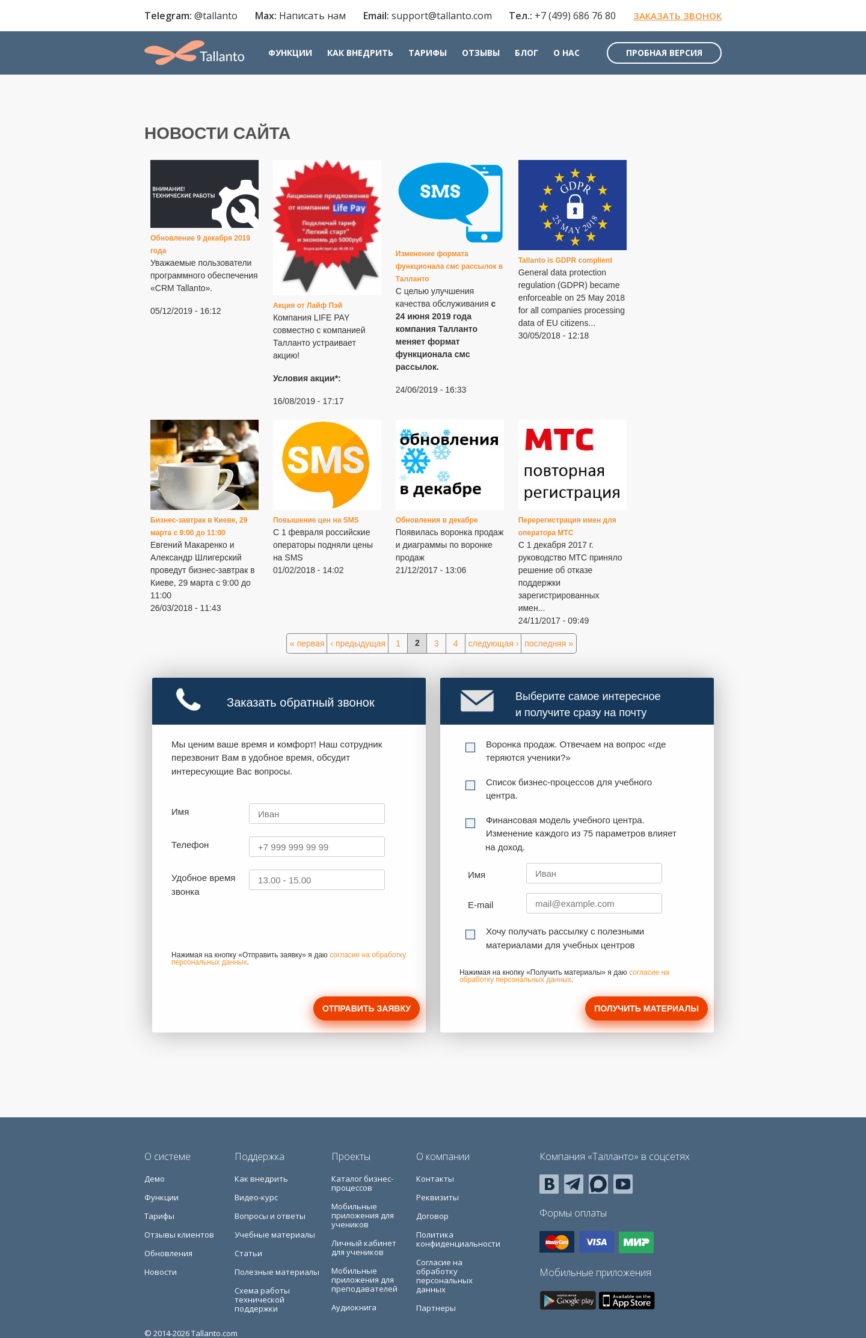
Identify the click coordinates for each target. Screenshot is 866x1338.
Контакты (435, 1178)
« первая (307, 643)
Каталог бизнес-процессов (362, 1183)
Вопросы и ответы (270, 1216)
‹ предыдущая (357, 643)
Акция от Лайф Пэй (307, 305)
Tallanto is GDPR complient (565, 260)
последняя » (548, 643)
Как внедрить (360, 52)
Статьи (248, 1253)
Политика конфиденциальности (458, 1239)
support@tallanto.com (442, 15)
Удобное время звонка (203, 885)
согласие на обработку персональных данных (564, 976)
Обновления (168, 1253)
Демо (154, 1178)
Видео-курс (256, 1197)
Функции (290, 52)
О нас (566, 52)
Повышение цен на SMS (316, 520)
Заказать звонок (677, 16)
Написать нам (312, 15)
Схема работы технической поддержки (262, 1299)
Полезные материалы (277, 1271)
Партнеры (436, 1308)
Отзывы (481, 52)
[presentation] (262, 927)
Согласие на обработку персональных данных (444, 1276)
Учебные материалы (275, 1234)
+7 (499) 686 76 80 (575, 15)
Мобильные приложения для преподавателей (364, 1279)
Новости (160, 1271)
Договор (432, 1216)
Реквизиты (437, 1197)
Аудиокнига (353, 1307)
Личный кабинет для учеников (363, 1247)
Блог (526, 52)
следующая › (493, 643)
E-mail (481, 905)
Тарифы (427, 52)
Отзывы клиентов (179, 1234)
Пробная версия (664, 52)
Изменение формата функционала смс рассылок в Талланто (449, 266)
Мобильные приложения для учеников (362, 1215)
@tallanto (216, 15)
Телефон (190, 844)
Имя (180, 811)
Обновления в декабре (437, 520)
